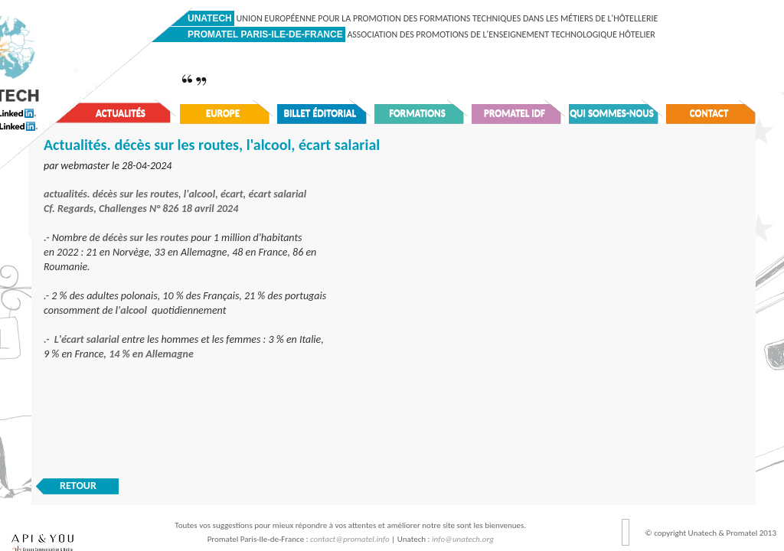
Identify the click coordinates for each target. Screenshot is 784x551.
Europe (223, 113)
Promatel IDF (514, 113)
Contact (709, 113)
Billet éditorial (320, 113)
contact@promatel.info (350, 539)
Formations (417, 113)
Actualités (120, 113)
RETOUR (78, 485)
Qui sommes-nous (612, 113)
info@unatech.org (463, 539)
